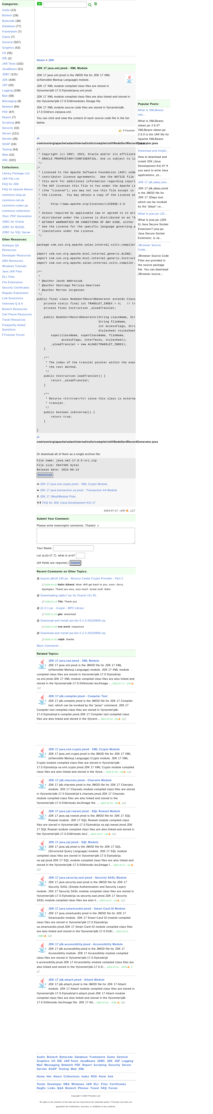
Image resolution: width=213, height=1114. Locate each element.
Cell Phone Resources (17, 314)
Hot (49, 1079)
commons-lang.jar (14, 194)
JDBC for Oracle (13, 221)
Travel (94, 1091)
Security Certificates (15, 287)
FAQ (104, 1091)
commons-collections (16, 210)
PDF (5, 112)
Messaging (9, 101)
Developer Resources (16, 255)
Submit (75, 566)
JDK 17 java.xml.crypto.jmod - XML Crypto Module (73, 484)
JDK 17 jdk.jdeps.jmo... (153, 182)
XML (5, 160)
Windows (77, 1087)
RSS (94, 1079)
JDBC (6, 74)
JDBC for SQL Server (16, 232)
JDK (5, 79)
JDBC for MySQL (13, 227)
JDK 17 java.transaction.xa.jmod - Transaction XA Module (78, 490)
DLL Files (8, 276)
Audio (6, 10)
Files (104, 1087)
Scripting (8, 122)
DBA (66, 1087)
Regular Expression (15, 293)
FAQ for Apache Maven (17, 189)
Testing (7, 149)
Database (8, 26)
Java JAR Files (12, 271)
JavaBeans (9, 69)
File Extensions (12, 282)
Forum (113, 1091)
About (57, 1079)
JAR (89, 1087)
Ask (110, 1079)
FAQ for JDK (10, 184)
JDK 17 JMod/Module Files (58, 496)
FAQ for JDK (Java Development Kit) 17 (69, 502)
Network (7, 106)
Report (6, 117)
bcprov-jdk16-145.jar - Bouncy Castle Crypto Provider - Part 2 (82, 581)
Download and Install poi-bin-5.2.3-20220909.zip (73, 624)
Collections (72, 1079)
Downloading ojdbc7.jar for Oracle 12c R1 (69, 598)
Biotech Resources (14, 309)
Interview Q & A (12, 303)
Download (45, 475)
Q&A (60, 1091)
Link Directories (12, 298)
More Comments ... (49, 649)
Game (6, 36)
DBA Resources (12, 260)
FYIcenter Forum (13, 334)
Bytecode (8, 20)
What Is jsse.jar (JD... (152, 213)
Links (51, 1091)
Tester (41, 1087)
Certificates (118, 1087)
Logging (7, 90)
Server (6, 133)
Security (7, 128)
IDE (4, 58)
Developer (54, 1087)
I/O (4, 53)
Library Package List (16, 173)
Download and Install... (153, 150)
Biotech (7, 15)
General (7, 42)
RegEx (41, 1091)
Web (5, 154)
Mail (5, 95)
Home (41, 60)
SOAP (6, 144)
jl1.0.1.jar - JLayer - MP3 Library (62, 611)
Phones (83, 1091)
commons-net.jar (13, 200)
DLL (96, 1087)
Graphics (8, 47)
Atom (102, 1079)
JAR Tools (9, 63)
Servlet (7, 138)
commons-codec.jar (15, 205)
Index (85, 1079)
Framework (9, 31)
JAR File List (10, 178)
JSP (4, 85)
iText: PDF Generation (17, 216)
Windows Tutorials (14, 266)
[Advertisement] (18, 388)
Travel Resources (14, 319)
